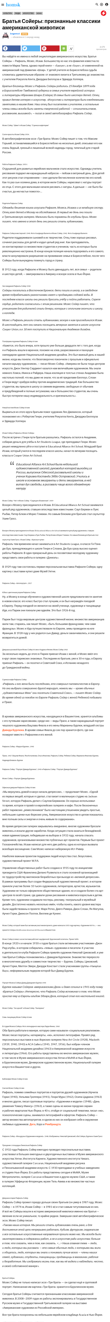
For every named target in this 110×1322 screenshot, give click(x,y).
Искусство (28, 13)
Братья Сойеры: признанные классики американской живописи (51, 24)
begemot (15, 33)
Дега (33, 1124)
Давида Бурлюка (13, 730)
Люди (17, 13)
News (39, 13)
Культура (7, 13)
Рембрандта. (53, 1124)
